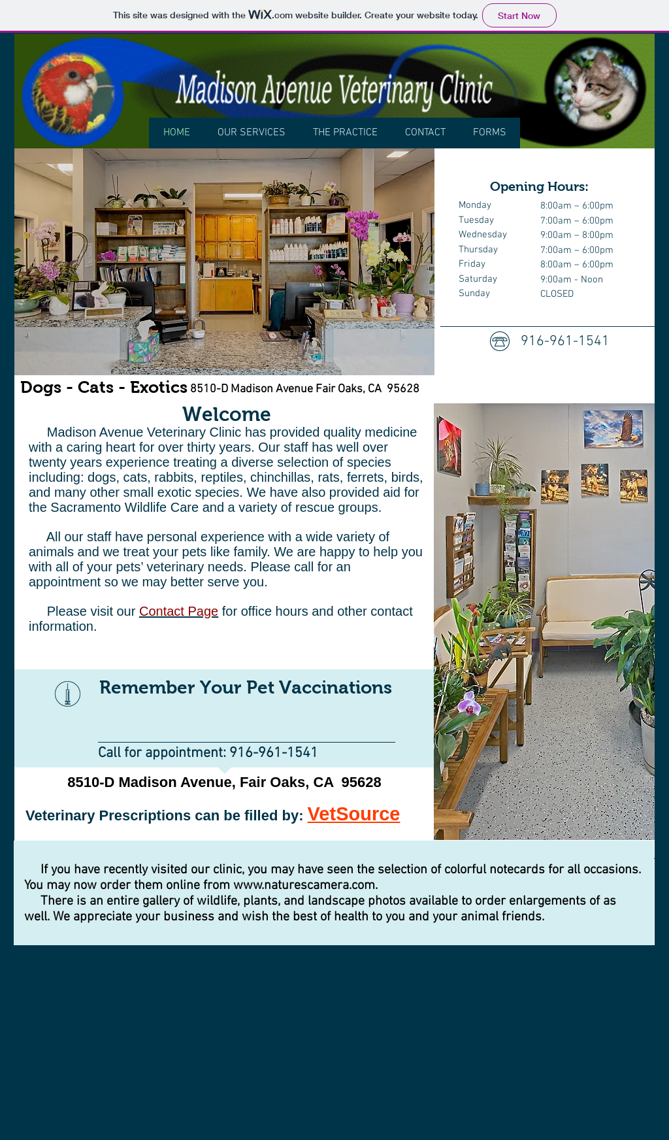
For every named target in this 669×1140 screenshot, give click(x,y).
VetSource (354, 813)
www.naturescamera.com (304, 886)
